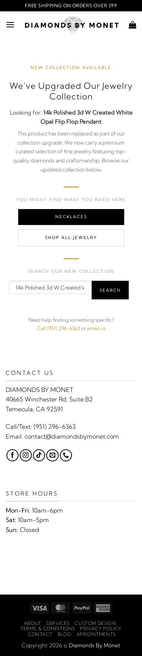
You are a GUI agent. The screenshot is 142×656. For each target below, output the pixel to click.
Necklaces (71, 216)
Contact (40, 634)
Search (110, 290)
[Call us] (66, 455)
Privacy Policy (101, 628)
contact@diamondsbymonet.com (72, 436)
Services (58, 623)
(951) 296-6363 (55, 426)
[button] (10, 24)
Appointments (96, 634)
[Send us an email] (52, 455)
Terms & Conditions (47, 628)
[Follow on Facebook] (12, 455)
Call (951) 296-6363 (58, 328)
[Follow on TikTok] (39, 455)
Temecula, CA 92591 (34, 409)
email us (96, 328)
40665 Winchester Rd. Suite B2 (49, 399)
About (32, 623)
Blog (64, 634)
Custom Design (95, 623)
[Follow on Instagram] (26, 455)
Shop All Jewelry (71, 237)
